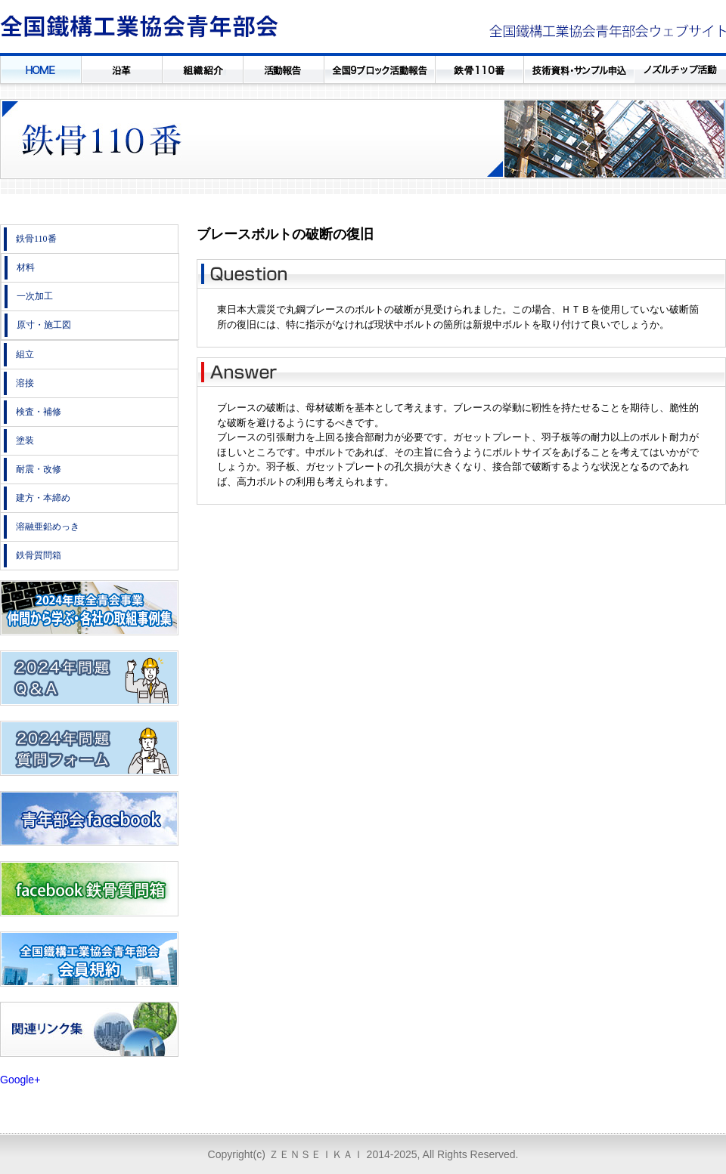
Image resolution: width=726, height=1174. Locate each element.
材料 (26, 267)
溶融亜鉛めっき (47, 526)
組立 (25, 354)
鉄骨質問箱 (38, 555)
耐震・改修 (38, 469)
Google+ (20, 1080)
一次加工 (35, 296)
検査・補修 (38, 411)
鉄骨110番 (36, 238)
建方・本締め (43, 498)
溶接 (25, 383)
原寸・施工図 (44, 325)
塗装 (25, 440)
